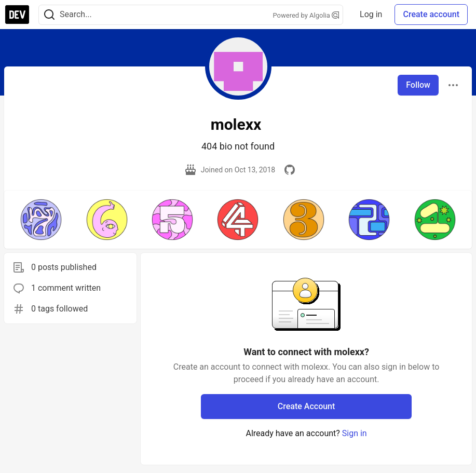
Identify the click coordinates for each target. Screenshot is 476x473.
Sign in (354, 433)
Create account (431, 14)
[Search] (49, 14)
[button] (41, 219)
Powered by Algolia (306, 15)
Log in (371, 14)
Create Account (306, 406)
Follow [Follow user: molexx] (418, 85)
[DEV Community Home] (17, 14)
